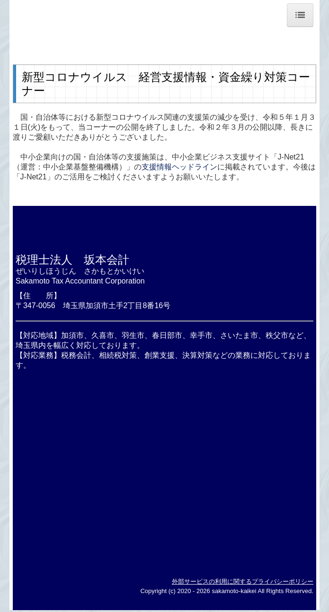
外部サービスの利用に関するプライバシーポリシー (242, 581)
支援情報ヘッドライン (179, 167)
